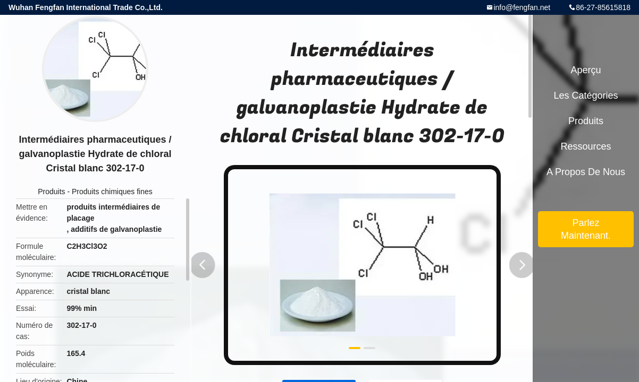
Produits (51, 191)
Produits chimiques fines (112, 191)
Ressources (585, 146)
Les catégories (585, 95)
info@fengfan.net (521, 7)
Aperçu (585, 70)
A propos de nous (585, 172)
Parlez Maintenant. (586, 229)
